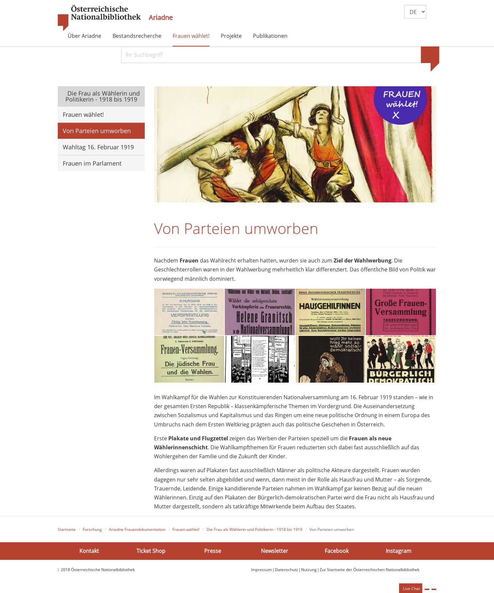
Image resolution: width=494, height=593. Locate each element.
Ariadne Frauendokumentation (137, 529)
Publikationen (270, 35)
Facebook (337, 550)
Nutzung (309, 569)
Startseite (67, 529)
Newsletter (274, 550)
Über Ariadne (84, 35)
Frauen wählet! (191, 35)
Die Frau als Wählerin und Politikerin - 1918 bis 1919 (102, 96)
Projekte (231, 35)
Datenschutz (286, 569)
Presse (212, 550)
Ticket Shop (150, 550)
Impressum (261, 569)
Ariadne (161, 17)
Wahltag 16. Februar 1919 (98, 147)
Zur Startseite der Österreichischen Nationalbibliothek (369, 569)
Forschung (92, 529)
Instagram (398, 550)
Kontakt (89, 550)
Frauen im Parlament (92, 163)
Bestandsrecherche (137, 35)
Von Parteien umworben (97, 131)
